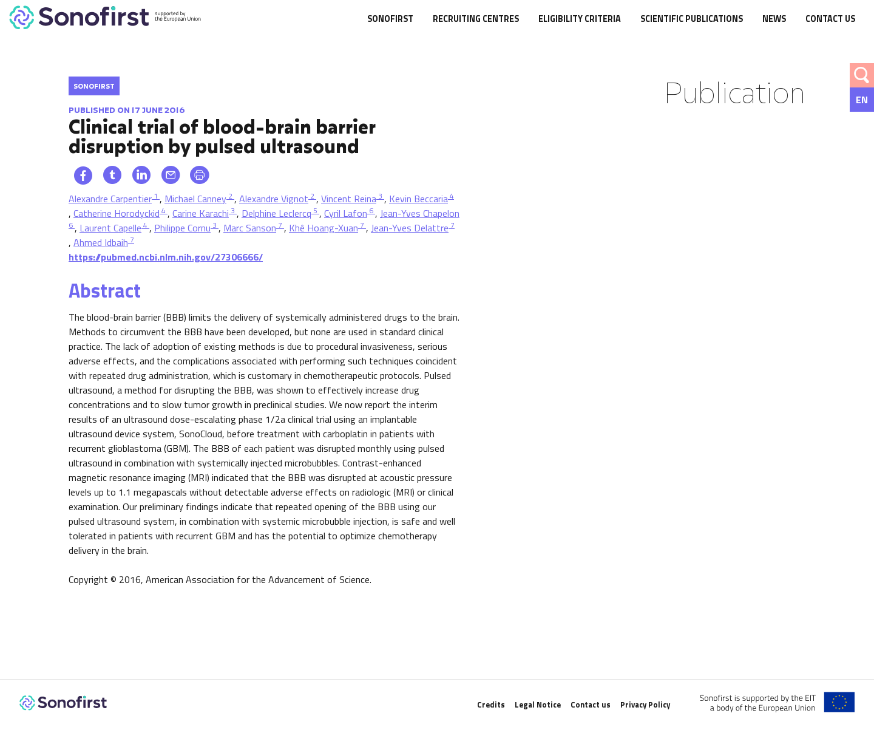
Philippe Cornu (182, 227)
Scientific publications (691, 19)
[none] (862, 99)
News (774, 19)
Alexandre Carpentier (110, 198)
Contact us (830, 19)
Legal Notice (538, 704)
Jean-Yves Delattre (410, 227)
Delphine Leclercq (276, 213)
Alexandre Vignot (273, 198)
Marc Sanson (249, 227)
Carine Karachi (200, 213)
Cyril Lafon (345, 213)
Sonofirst (94, 85)
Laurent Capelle (110, 227)
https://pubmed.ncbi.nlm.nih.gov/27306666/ (166, 257)
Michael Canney (195, 198)
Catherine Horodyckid (116, 213)
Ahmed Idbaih (100, 242)
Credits (491, 704)
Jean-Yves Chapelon (419, 213)
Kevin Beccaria (418, 198)
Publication (734, 92)
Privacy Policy (645, 704)
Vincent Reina (348, 198)
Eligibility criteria (579, 19)
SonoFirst (390, 19)
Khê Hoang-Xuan (323, 227)
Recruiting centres (476, 19)
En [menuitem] (862, 99)
